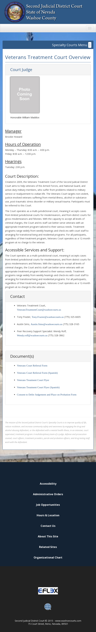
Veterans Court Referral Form (32, 365)
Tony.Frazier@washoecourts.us (48, 317)
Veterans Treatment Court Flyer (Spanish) (38, 387)
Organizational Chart (48, 557)
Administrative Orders (48, 494)
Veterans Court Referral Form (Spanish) (37, 372)
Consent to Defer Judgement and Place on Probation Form (46, 394)
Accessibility (48, 483)
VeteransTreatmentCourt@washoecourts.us (39, 309)
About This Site (48, 536)
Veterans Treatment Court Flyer (33, 380)
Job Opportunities (48, 505)
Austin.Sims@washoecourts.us (46, 324)
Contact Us (48, 526)
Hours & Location (48, 515)
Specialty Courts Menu (72, 45)
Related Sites (48, 547)
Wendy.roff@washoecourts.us (32, 335)
